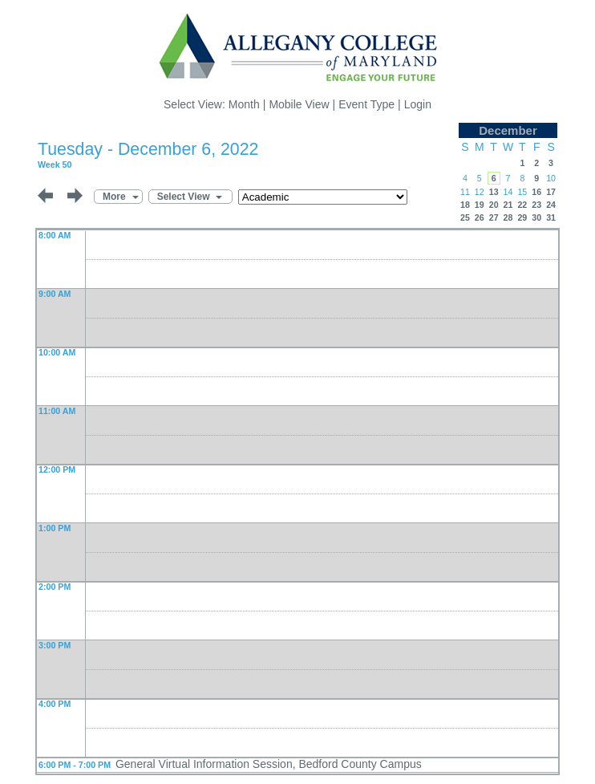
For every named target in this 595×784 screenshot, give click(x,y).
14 (508, 192)
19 (479, 204)
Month (244, 104)
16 (536, 192)
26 (479, 217)
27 (494, 217)
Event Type (366, 104)
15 (522, 192)
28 (508, 217)
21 (508, 204)
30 (536, 217)
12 (479, 192)
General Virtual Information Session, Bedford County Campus (268, 764)
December (508, 130)
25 (465, 217)
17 (551, 192)
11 (465, 192)
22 (522, 204)
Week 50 (54, 164)
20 (494, 204)
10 (551, 178)
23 (536, 204)
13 (494, 192)
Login (417, 104)
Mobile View (299, 104)
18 (465, 204)
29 (522, 217)
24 (551, 204)
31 (551, 217)
